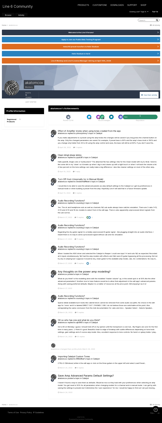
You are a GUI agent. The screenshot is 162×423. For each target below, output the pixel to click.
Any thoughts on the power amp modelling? (84, 271)
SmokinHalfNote (83, 181)
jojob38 (79, 157)
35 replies (80, 336)
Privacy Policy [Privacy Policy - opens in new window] (26, 412)
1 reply (76, 171)
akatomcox (62, 133)
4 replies (77, 193)
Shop (143, 5)
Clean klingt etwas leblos (70, 155)
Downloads (117, 5)
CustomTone (100, 5)
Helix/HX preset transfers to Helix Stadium (81, 47)
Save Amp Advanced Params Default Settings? (86, 375)
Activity (21, 15)
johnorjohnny (81, 133)
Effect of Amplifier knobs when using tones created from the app (89, 131)
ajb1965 (79, 322)
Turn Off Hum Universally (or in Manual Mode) (80, 179)
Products (83, 5)
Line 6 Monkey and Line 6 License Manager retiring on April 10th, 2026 (81, 61)
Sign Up (155, 11)
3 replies (77, 147)
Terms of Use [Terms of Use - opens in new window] (13, 412)
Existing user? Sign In (139, 12)
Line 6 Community (18, 6)
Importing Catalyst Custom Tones (74, 356)
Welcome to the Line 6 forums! (81, 32)
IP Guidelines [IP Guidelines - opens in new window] (38, 412)
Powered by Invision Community (81, 419)
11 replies (79, 217)
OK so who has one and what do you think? (79, 320)
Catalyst (99, 133)
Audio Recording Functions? (71, 200)
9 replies (79, 368)
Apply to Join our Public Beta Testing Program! (81, 40)
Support (132, 5)
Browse (8, 15)
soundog (80, 203)
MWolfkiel (80, 359)
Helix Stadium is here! (81, 54)
